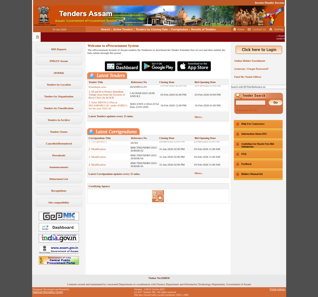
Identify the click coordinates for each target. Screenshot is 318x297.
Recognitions (58, 190)
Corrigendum (179, 29)
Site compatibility (58, 202)
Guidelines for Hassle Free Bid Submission (257, 145)
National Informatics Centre (48, 292)
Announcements (58, 167)
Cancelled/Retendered (59, 143)
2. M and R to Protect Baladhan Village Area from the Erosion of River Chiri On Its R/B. (107, 96)
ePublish (59, 72)
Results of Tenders (203, 29)
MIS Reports (58, 49)
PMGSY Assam (59, 60)
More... (198, 116)
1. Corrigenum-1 (98, 142)
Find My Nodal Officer (247, 76)
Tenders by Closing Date (152, 29)
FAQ (243, 154)
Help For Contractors (253, 123)
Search (105, 29)
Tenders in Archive (59, 119)
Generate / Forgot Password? (251, 68)
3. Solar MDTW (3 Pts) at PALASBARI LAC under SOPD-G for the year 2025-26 (108, 106)
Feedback (246, 164)
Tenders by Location (59, 84)
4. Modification (97, 166)
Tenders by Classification (58, 108)
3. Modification (97, 158)
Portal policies (277, 289)
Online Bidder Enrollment (249, 60)
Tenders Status (59, 131)
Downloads (58, 155)
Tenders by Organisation (58, 96)
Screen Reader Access (269, 2)
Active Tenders (123, 29)
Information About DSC (254, 133)
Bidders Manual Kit (252, 174)
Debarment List (58, 178)
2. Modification (97, 150)
